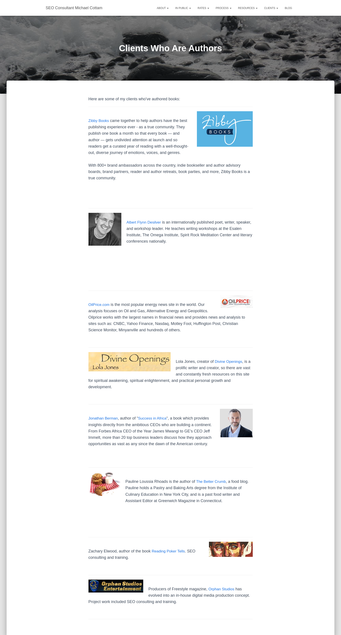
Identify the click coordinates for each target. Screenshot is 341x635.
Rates (203, 8)
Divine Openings (229, 361)
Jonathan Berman (104, 418)
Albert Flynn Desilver (145, 222)
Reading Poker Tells (169, 551)
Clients (271, 8)
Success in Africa (155, 418)
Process (223, 8)
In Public (183, 8)
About (163, 8)
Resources (248, 8)
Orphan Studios (222, 589)
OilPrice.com (99, 304)
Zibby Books (99, 120)
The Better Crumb (211, 481)
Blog (288, 8)
